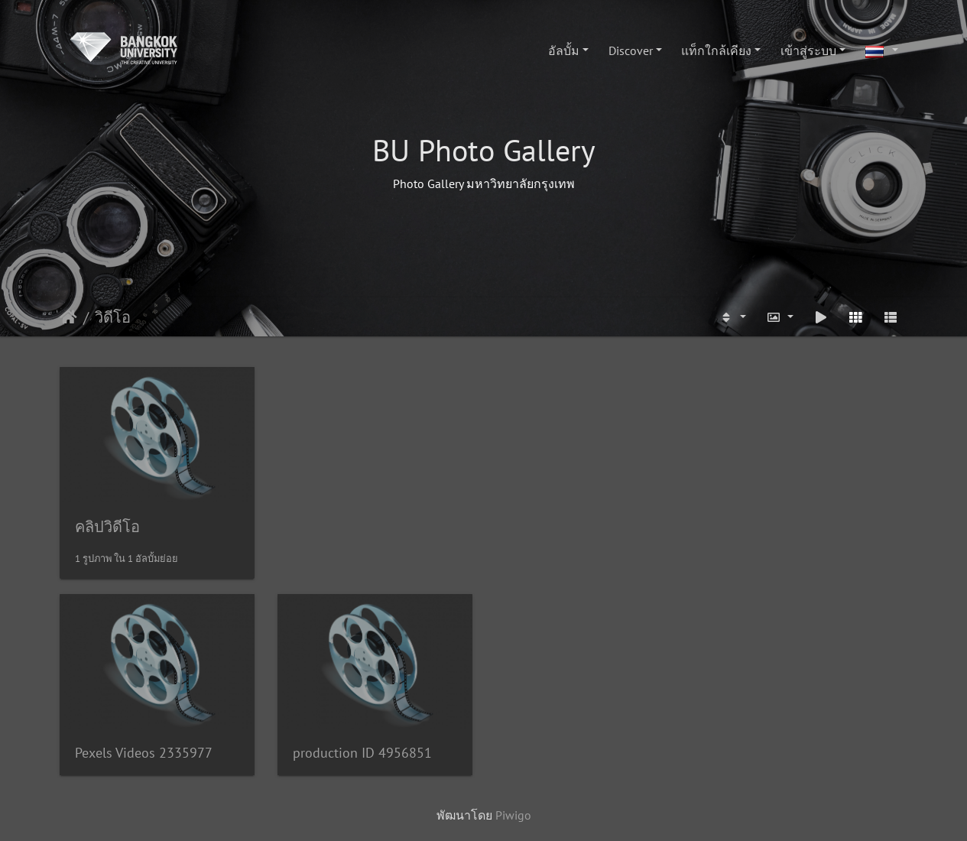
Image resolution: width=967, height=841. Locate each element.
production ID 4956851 (362, 753)
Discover (630, 50)
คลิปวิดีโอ (107, 527)
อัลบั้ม (563, 50)
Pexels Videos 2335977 (144, 753)
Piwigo (513, 815)
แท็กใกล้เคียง (716, 50)
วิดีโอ (113, 317)
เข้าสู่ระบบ (808, 50)
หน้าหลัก (68, 317)
